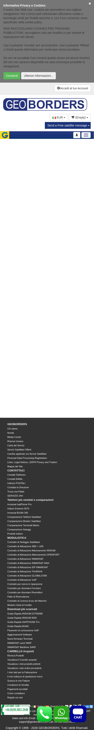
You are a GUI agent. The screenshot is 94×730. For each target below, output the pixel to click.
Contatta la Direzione (18, 487)
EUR (58, 117)
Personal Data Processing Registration (27, 458)
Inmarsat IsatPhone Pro (19, 504)
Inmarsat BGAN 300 (17, 512)
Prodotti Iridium (15, 533)
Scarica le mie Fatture (18, 680)
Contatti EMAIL (15, 479)
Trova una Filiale (15, 491)
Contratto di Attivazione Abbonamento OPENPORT (33, 554)
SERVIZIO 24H (15, 495)
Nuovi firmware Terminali (20, 639)
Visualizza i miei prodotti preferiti (23, 664)
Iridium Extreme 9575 (18, 508)
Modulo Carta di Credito (19, 605)
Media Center (14, 437)
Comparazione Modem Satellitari (24, 521)
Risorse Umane (15, 441)
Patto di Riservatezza (18, 596)
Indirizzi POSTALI (16, 483)
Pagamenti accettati (17, 689)
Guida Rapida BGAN (18, 626)
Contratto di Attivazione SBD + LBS (25, 546)
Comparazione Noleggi (19, 529)
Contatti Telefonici (16, 475)
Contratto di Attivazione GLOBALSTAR (27, 575)
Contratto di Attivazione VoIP (22, 580)
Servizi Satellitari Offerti (19, 449)
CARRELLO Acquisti (20, 651)
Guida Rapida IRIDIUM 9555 (22, 618)
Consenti (12, 75)
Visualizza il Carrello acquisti (22, 659)
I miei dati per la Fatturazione (22, 672)
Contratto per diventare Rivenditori (25, 592)
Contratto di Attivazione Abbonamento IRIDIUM (31, 550)
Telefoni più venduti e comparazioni (30, 499)
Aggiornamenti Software (19, 634)
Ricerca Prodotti (15, 655)
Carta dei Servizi (15, 445)
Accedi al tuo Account (72, 88)
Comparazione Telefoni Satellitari (24, 517)
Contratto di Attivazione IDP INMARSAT (27, 567)
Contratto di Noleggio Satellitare (23, 542)
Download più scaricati (22, 609)
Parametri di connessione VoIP (23, 630)
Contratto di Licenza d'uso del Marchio (27, 601)
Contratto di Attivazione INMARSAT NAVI (28, 563)
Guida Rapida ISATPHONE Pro (23, 622)
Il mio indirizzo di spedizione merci (24, 676)
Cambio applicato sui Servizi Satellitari (26, 454)
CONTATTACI (16, 470)
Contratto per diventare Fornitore (24, 588)
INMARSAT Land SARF (19, 643)
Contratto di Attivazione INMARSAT (25, 559)
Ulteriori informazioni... (38, 75)
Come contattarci (16, 693)
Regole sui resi (15, 697)
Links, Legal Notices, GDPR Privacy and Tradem (32, 462)
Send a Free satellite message (68, 125)
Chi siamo (12, 428)
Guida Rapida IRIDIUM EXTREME (25, 613)
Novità (10, 433)
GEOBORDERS (17, 424)
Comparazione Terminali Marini (23, 525)
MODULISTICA (16, 537)
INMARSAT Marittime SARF (21, 647)
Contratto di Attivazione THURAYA (24, 571)
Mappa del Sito (15, 466)
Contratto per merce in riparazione (24, 584)
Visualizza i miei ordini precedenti (24, 668)
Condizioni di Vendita (18, 685)
